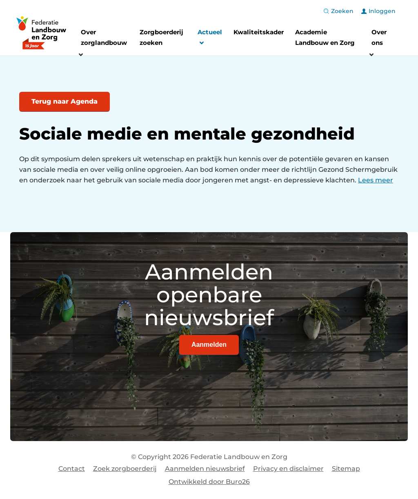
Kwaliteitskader (258, 32)
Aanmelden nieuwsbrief (205, 468)
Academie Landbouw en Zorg (325, 37)
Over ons (379, 37)
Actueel (210, 38)
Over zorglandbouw (104, 37)
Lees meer (375, 180)
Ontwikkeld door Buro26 (209, 482)
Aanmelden (209, 344)
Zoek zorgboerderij (125, 468)
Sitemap (346, 468)
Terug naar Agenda (64, 101)
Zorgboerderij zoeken (161, 37)
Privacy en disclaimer (288, 468)
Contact (71, 468)
